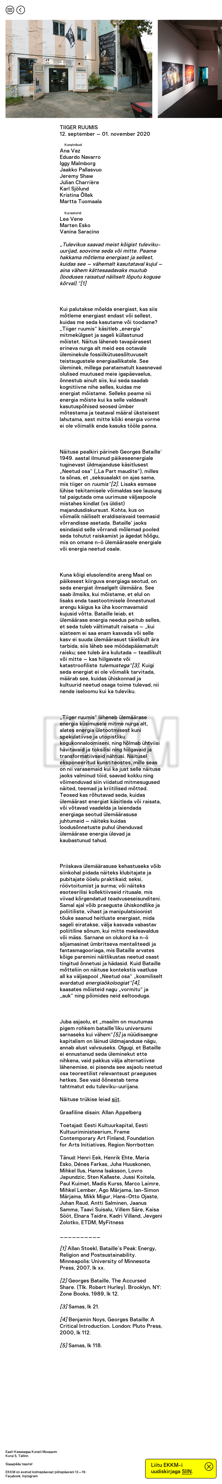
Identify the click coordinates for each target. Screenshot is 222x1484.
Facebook (13, 1476)
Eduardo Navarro (80, 157)
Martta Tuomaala (81, 201)
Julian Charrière (79, 182)
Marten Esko (75, 225)
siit (115, 1099)
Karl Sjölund (74, 189)
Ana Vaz (70, 151)
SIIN (187, 1471)
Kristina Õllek (76, 195)
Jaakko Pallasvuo (81, 170)
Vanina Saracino (79, 231)
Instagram (30, 1476)
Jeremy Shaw (76, 176)
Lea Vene (71, 219)
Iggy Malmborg (77, 163)
